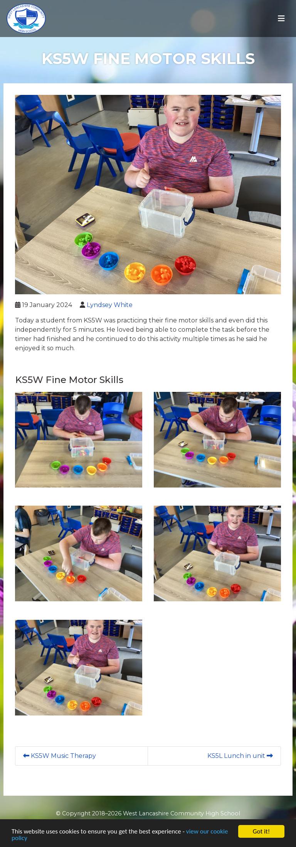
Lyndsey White (110, 305)
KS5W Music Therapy (59, 755)
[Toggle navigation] (281, 18)
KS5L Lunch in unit (240, 755)
